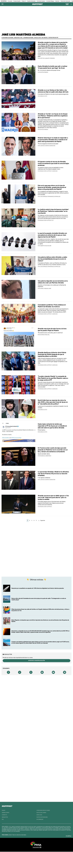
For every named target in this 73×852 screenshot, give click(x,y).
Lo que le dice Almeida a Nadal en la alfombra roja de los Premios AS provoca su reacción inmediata (53, 473)
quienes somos (5, 812)
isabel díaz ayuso (18, 37)
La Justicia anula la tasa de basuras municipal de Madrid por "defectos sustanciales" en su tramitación (53, 211)
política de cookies (41, 812)
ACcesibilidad (40, 819)
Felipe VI (24, 1)
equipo (3, 810)
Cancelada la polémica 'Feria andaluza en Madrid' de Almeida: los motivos (52, 306)
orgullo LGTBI (37, 37)
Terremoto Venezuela (65, 1)
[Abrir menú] (2, 4)
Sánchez (57, 1)
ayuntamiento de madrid (7, 37)
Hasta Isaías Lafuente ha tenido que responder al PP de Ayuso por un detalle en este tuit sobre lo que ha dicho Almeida (52, 426)
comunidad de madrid (28, 37)
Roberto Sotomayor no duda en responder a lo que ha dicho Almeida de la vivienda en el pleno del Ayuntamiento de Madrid (53, 139)
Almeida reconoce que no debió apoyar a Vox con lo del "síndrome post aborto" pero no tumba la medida (53, 497)
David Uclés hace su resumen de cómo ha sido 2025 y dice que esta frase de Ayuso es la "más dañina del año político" (53, 402)
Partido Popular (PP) (53, 37)
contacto (4, 814)
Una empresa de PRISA (36, 843)
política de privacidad (42, 817)
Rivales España (17, 1)
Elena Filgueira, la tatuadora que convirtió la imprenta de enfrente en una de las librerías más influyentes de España (40, 620)
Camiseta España (41, 1)
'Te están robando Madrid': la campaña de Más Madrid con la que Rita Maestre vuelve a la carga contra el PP (53, 378)
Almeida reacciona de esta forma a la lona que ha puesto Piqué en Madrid (52, 329)
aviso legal (39, 814)
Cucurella (10, 1)
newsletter (5, 817)
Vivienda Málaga (50, 1)
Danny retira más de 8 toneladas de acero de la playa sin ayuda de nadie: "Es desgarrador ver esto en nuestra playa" (38, 599)
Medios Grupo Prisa (36, 847)
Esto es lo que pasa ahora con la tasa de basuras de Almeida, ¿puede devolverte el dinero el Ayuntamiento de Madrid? (52, 187)
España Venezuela (31, 1)
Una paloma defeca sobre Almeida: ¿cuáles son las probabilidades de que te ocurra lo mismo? (52, 259)
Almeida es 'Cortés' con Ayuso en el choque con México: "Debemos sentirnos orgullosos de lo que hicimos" (53, 115)
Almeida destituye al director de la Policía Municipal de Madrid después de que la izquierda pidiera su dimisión (52, 354)
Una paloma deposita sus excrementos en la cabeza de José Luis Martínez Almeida (53, 282)
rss (3, 819)
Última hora (67, 4)
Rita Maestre (44, 37)
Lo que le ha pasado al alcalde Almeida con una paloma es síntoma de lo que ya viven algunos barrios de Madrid (52, 235)
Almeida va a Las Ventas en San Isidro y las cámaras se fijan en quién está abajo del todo (53, 91)
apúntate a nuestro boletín (36, 660)
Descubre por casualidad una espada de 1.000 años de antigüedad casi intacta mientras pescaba (37, 588)
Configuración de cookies (43, 810)
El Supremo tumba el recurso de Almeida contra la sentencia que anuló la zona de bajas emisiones (53, 163)
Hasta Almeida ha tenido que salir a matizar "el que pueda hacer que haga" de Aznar (52, 67)
